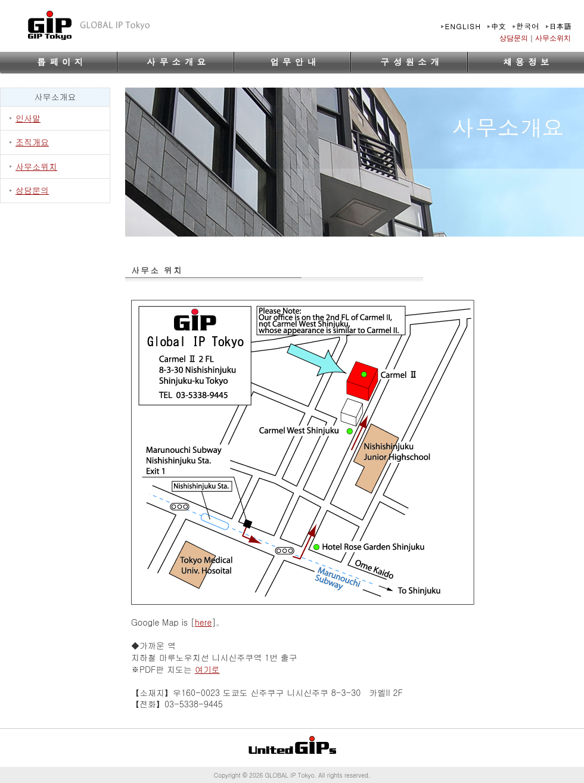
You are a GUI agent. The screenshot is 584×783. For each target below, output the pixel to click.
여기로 (207, 669)
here (203, 622)
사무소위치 (553, 38)
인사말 (28, 118)
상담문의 (513, 38)
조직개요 (32, 142)
